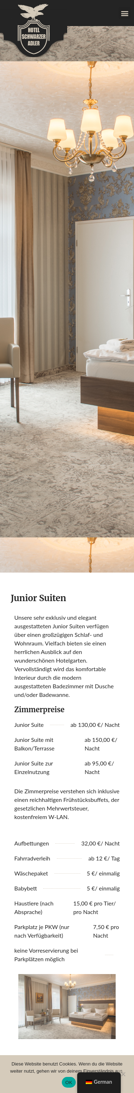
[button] (124, 13)
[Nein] (123, 1073)
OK (68, 1082)
